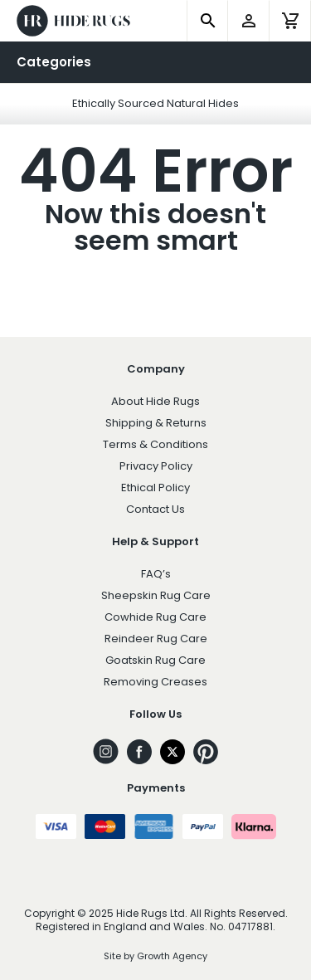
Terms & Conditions (155, 444)
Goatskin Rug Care (155, 660)
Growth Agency (172, 956)
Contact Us (155, 509)
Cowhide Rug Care (155, 617)
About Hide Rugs (155, 401)
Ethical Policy (155, 487)
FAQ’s (156, 574)
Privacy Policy (155, 466)
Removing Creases (155, 682)
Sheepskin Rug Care (156, 595)
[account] (249, 20)
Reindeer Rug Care (155, 638)
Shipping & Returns (156, 423)
